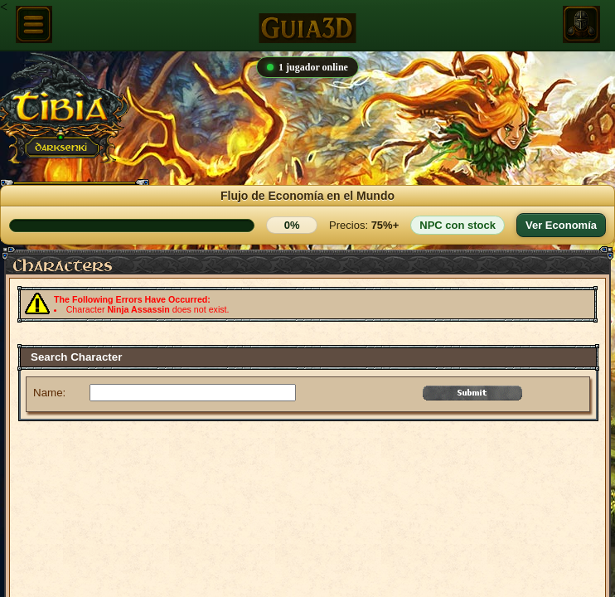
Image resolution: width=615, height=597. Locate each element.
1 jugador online (307, 67)
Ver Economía (561, 225)
